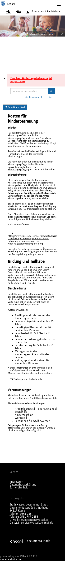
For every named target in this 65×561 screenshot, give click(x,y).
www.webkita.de (10, 559)
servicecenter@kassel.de (34, 519)
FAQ (50, 97)
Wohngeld (21, 417)
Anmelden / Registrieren (42, 12)
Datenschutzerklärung (23, 484)
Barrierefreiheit (19, 487)
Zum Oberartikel (15, 107)
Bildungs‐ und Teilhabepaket (28, 379)
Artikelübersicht (33, 97)
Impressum (16, 481)
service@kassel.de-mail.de (37, 522)
